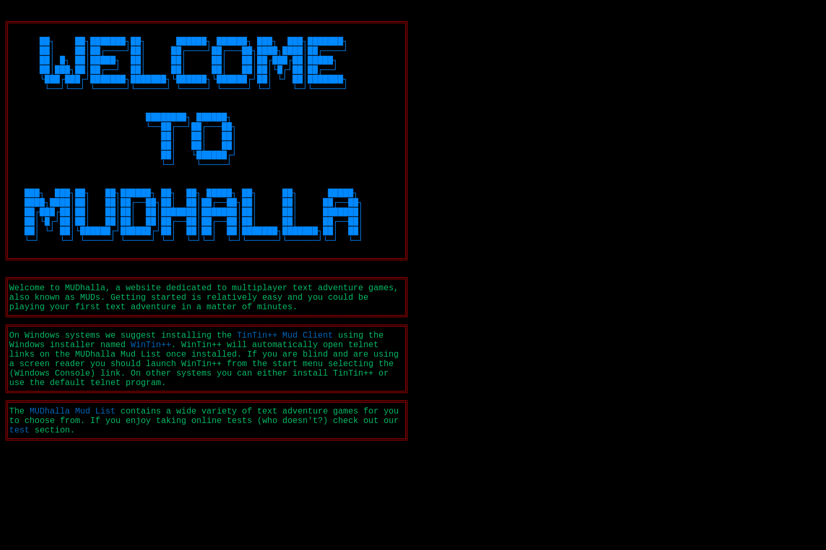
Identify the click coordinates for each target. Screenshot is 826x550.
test (19, 524)
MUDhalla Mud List (72, 501)
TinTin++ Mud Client (285, 408)
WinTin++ (151, 420)
